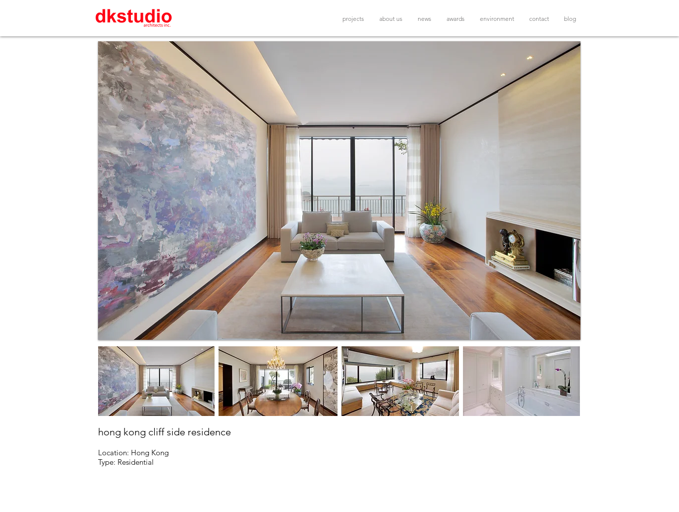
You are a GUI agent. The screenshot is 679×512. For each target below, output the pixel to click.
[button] (339, 190)
